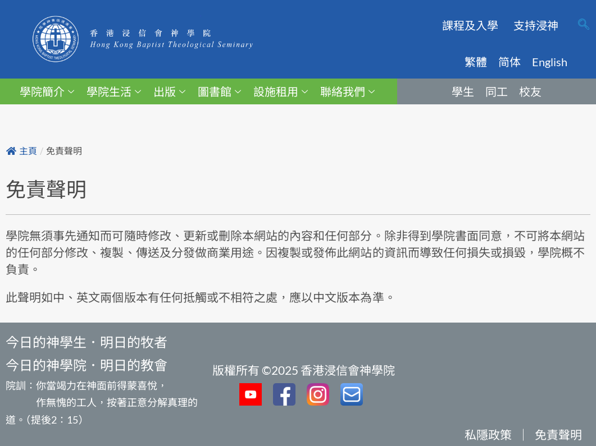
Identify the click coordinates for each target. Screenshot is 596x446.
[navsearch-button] (583, 25)
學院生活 (114, 91)
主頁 (21, 151)
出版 (169, 91)
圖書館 (219, 91)
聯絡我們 (347, 91)
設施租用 (280, 91)
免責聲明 (558, 434)
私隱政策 (488, 434)
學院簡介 (47, 91)
